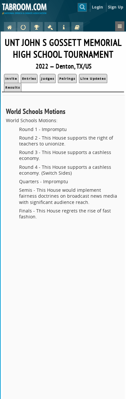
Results (12, 87)
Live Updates (93, 78)
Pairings (67, 78)
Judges (47, 78)
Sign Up (115, 7)
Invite (11, 78)
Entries (29, 78)
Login (97, 7)
